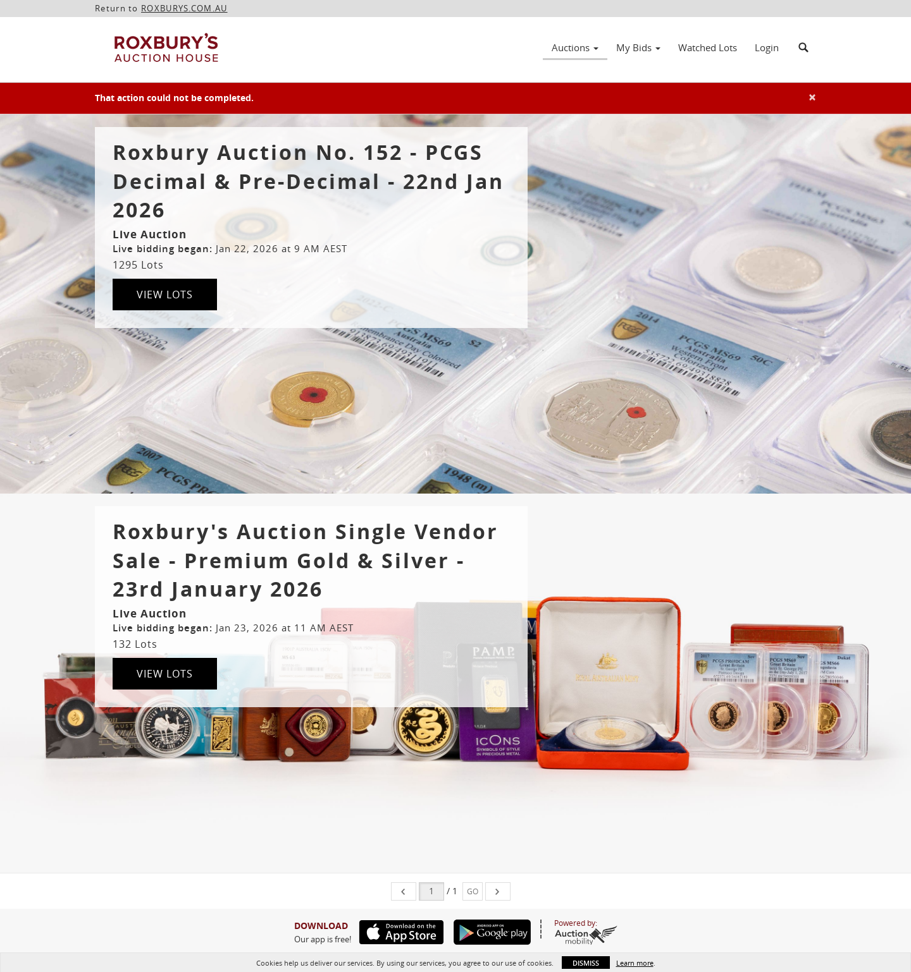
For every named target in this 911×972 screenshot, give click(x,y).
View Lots (165, 294)
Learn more (635, 963)
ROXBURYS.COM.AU (184, 8)
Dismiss (586, 963)
